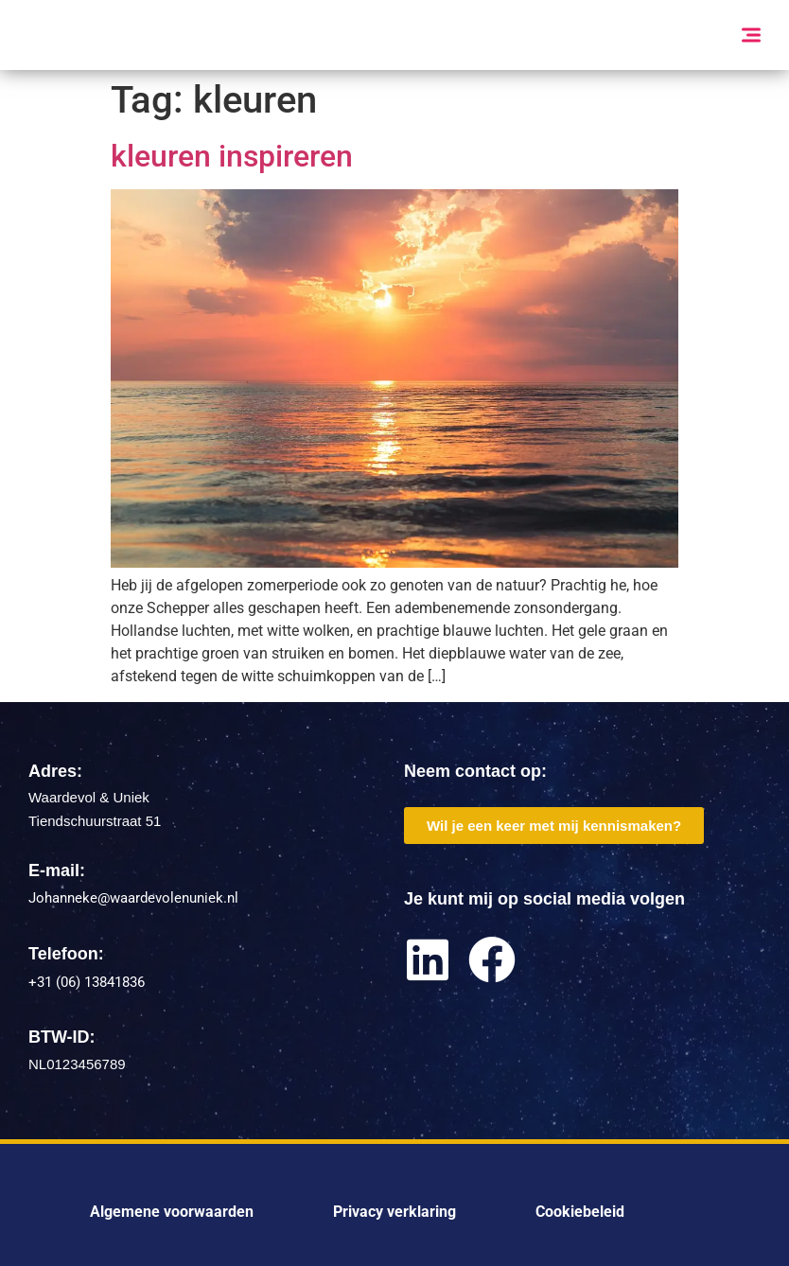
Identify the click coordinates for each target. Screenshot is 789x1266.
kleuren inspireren (232, 156)
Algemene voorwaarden (172, 1212)
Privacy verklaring (394, 1212)
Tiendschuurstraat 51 (94, 821)
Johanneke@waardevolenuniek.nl (133, 897)
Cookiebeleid (579, 1212)
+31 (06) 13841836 (86, 982)
